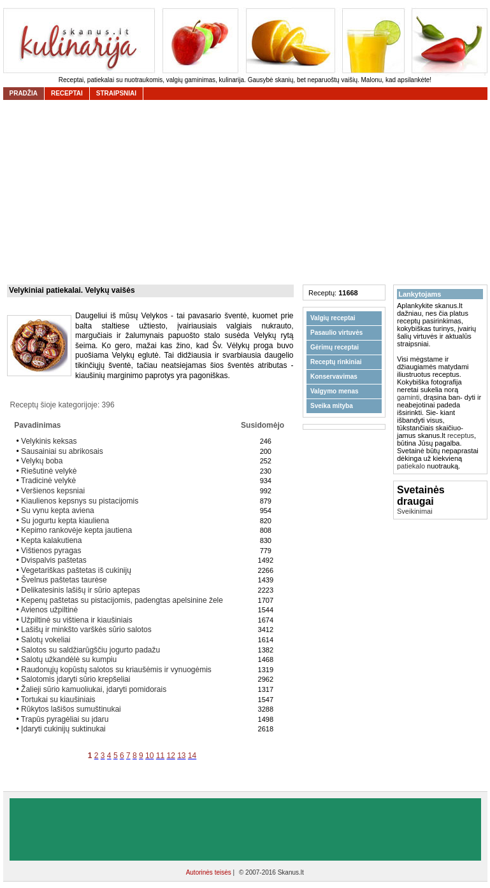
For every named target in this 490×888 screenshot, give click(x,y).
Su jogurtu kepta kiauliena (65, 520)
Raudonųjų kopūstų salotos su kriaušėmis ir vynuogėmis (116, 669)
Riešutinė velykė (48, 471)
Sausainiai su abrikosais (62, 451)
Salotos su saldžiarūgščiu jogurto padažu (90, 649)
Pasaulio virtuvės (336, 332)
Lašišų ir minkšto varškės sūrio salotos (86, 629)
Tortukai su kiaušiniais (58, 699)
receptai (67, 93)
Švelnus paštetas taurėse (64, 579)
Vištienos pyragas (51, 550)
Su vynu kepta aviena (57, 510)
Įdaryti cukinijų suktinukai (63, 728)
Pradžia (24, 93)
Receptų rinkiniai (336, 361)
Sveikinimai (415, 511)
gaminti (408, 397)
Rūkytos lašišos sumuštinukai (71, 709)
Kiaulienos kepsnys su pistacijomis (79, 501)
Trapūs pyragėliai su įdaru (65, 719)
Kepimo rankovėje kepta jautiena (76, 530)
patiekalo (411, 466)
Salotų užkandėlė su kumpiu (69, 659)
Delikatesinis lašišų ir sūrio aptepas (80, 590)
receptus (460, 435)
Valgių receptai (333, 317)
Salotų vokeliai (45, 639)
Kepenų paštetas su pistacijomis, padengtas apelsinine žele (122, 600)
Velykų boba (41, 460)
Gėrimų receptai (334, 347)
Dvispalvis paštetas (54, 560)
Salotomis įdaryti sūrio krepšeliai (75, 679)
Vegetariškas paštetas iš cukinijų (76, 570)
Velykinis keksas (48, 441)
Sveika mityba (331, 405)
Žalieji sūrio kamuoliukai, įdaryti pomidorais (93, 689)
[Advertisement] (245, 829)
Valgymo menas (334, 391)
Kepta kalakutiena (51, 540)
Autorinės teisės (209, 872)
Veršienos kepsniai (53, 490)
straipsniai (116, 93)
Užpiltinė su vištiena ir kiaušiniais (77, 620)
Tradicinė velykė (48, 480)
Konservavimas (333, 376)
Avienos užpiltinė (49, 609)
